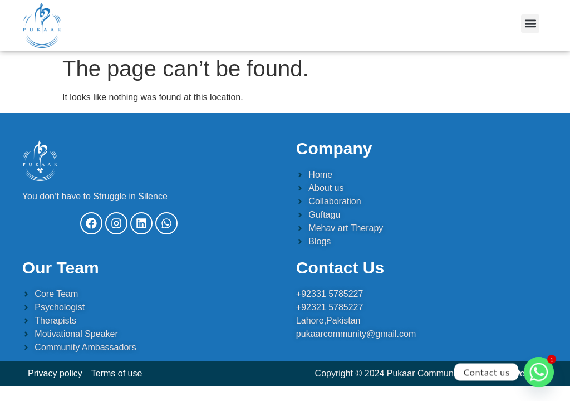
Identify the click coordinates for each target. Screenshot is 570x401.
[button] (530, 23)
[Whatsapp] (539, 372)
